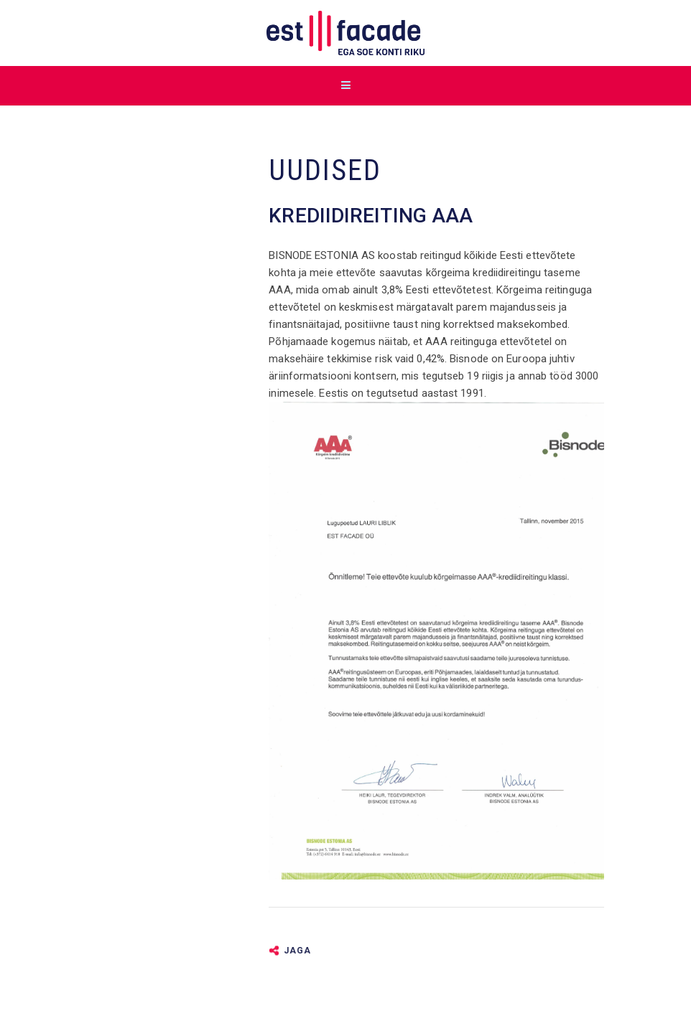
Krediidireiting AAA (371, 215)
